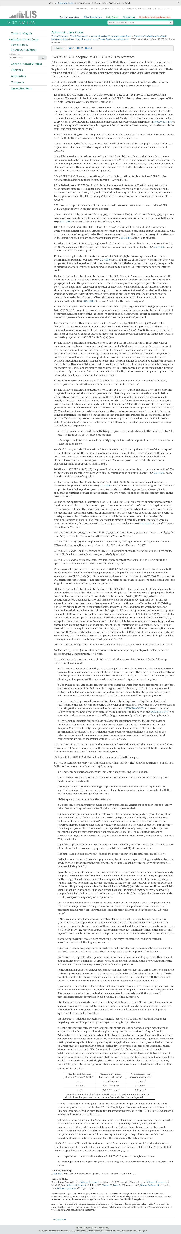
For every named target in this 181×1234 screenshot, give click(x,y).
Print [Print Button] (72, 48)
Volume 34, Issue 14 (149, 1185)
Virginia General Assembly (87, 8)
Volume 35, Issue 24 (66, 1188)
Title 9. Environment (79, 36)
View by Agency (19, 44)
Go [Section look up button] (43, 58)
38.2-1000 (65, 221)
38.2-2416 (126, 237)
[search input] (148, 22)
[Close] (179, 2)
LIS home (140, 8)
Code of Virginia (21, 33)
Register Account (155, 8)
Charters (17, 70)
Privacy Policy (128, 8)
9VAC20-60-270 (134, 708)
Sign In (144, 1231)
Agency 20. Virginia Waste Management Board (111, 36)
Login (168, 8)
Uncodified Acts (21, 88)
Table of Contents (59, 36)
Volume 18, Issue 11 (156, 1182)
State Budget (112, 17)
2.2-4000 (159, 246)
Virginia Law (129, 17)
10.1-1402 (57, 1173)
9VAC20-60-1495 (162, 121)
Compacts (17, 82)
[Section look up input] (26, 58)
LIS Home (78, 1228)
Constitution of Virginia (26, 63)
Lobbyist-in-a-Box (90, 1228)
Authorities (18, 76)
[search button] (171, 22)
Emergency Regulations (24, 49)
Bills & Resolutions (92, 17)
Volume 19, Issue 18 (76, 1185)
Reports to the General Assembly (155, 17)
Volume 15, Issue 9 (90, 1182)
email (88, 48)
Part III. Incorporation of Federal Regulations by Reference (102, 39)
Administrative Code (24, 39)
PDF (80, 48)
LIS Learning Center (65, 3)
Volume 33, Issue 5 (111, 1185)
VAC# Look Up (14, 54)
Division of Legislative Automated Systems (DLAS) (122, 1231)
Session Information (69, 17)
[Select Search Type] (117, 22)
